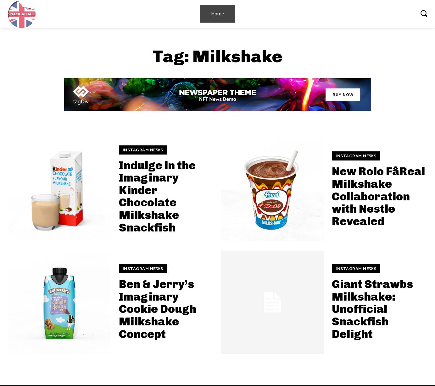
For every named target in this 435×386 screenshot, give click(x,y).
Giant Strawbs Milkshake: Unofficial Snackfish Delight (372, 308)
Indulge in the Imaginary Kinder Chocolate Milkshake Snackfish (157, 196)
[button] (423, 13)
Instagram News (143, 150)
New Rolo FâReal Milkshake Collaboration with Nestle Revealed (378, 196)
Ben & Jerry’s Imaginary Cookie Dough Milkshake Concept (157, 308)
